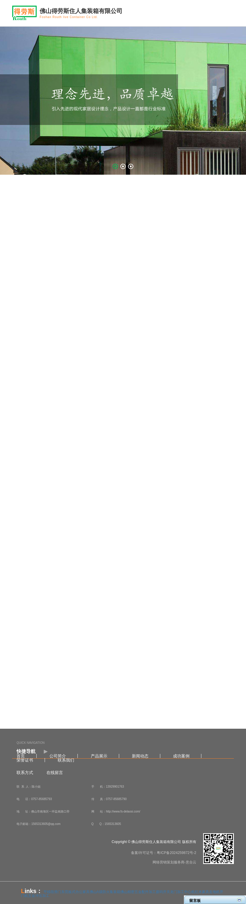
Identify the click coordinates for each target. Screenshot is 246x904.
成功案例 (181, 756)
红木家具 (202, 892)
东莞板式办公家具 (75, 892)
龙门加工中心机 (182, 892)
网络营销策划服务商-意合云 (174, 862)
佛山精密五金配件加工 (138, 892)
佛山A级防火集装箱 (105, 892)
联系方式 (25, 772)
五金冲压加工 (38, 896)
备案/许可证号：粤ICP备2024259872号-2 (163, 853)
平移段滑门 (52, 892)
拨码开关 (163, 892)
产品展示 (99, 756)
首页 (21, 756)
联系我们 (66, 760)
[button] (115, 166)
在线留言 (54, 772)
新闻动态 (140, 756)
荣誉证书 (25, 760)
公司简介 (57, 756)
